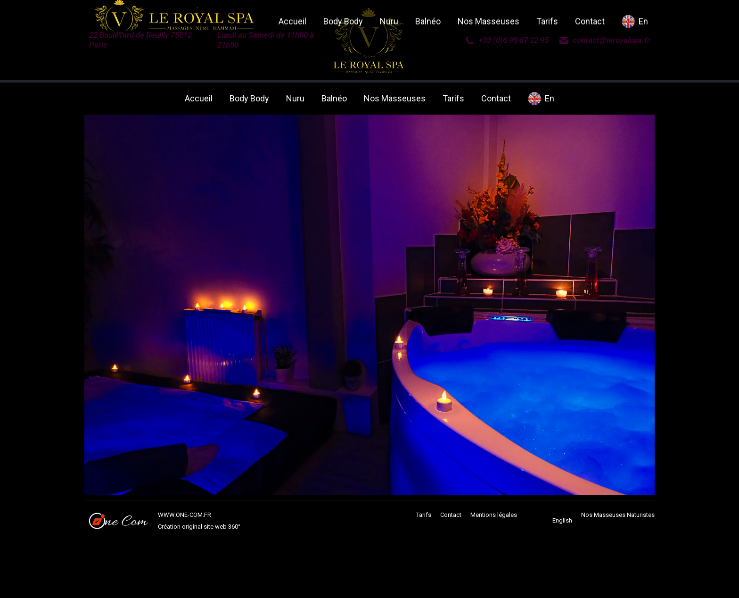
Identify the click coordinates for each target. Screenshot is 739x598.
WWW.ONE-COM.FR (184, 514)
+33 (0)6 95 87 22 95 (506, 40)
